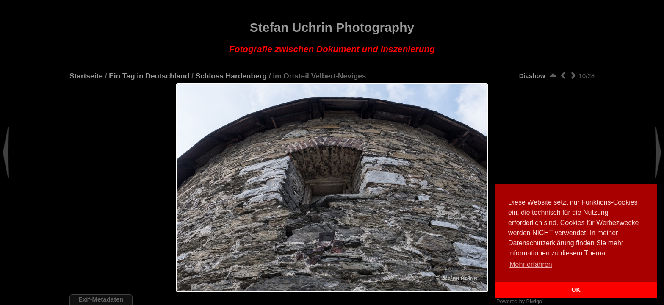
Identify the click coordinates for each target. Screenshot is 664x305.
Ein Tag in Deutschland (149, 76)
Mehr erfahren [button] (530, 264)
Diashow (532, 75)
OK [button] (576, 289)
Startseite (86, 76)
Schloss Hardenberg (231, 76)
